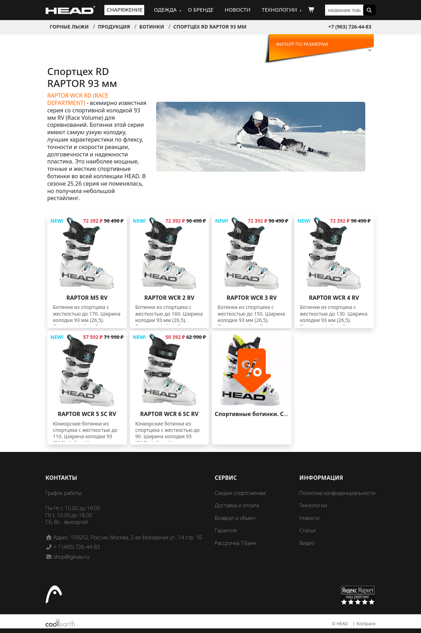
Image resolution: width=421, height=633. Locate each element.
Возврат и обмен (235, 517)
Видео (307, 542)
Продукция (114, 26)
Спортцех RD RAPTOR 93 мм (209, 26)
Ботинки (151, 26)
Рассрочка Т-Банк (235, 542)
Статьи (307, 530)
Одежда (165, 9)
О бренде (200, 9)
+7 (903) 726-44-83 (349, 26)
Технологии (279, 9)
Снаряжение (125, 9)
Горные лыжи (69, 26)
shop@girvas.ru (72, 556)
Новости (237, 9)
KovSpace (366, 624)
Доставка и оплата (237, 505)
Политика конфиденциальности (337, 492)
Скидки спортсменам (240, 492)
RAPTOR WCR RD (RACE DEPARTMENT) (77, 99)
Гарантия (226, 530)
